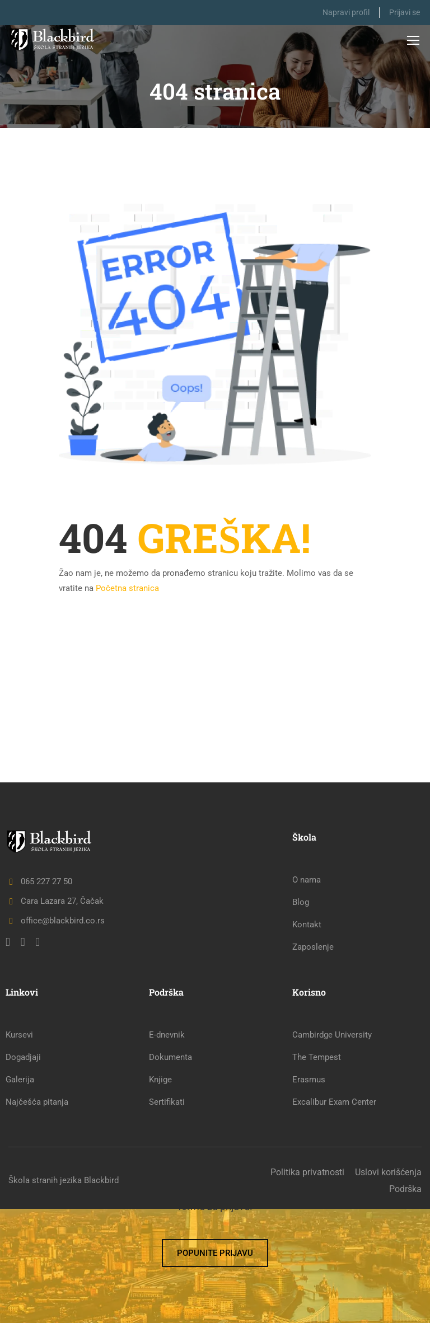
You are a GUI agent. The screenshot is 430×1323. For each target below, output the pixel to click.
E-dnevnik (167, 1149)
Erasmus (308, 1194)
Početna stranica (127, 588)
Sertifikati (167, 1216)
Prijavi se (404, 12)
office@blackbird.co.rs (55, 1035)
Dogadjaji (23, 1171)
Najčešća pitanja (37, 1216)
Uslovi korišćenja (388, 1286)
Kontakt (306, 1039)
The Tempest (316, 1171)
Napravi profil (342, 12)
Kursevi (19, 1149)
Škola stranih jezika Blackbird (63, 1294)
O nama (306, 994)
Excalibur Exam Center (334, 1216)
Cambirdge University (332, 1149)
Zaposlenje (313, 1061)
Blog (300, 1016)
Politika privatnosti (307, 1286)
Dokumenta (170, 1171)
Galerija (20, 1194)
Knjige (160, 1194)
